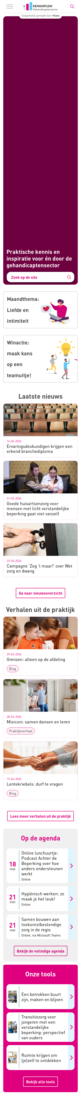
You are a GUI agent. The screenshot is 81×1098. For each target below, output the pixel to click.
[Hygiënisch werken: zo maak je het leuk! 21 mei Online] (40, 898)
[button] (69, 277)
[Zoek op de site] (40, 277)
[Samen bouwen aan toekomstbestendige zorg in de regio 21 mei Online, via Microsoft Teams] (40, 926)
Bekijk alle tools (40, 1081)
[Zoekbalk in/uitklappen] (72, 6)
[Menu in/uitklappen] (9, 6)
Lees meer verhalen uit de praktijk (40, 816)
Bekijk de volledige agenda (40, 951)
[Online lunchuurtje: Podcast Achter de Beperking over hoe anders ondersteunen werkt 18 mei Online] (40, 865)
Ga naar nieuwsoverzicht (40, 593)
